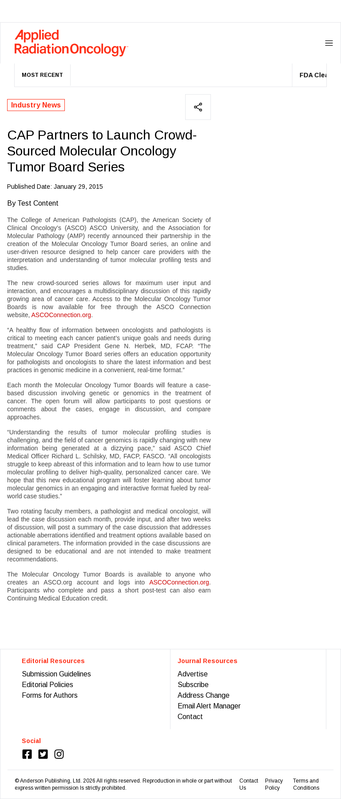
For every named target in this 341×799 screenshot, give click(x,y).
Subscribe (193, 684)
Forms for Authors (50, 695)
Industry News (36, 105)
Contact (190, 716)
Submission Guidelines (56, 674)
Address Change (204, 695)
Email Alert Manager (209, 706)
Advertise (193, 674)
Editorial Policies (47, 684)
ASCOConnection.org (61, 314)
